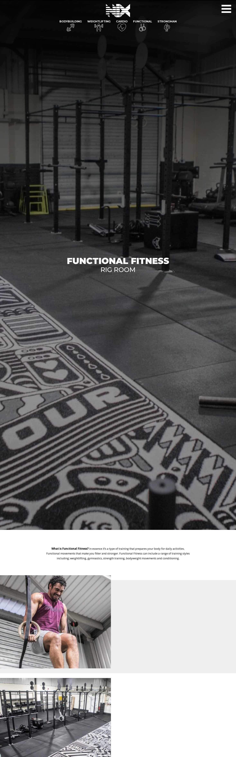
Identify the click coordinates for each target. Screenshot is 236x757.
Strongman (167, 21)
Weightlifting (99, 21)
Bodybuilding (70, 21)
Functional (142, 21)
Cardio (122, 21)
